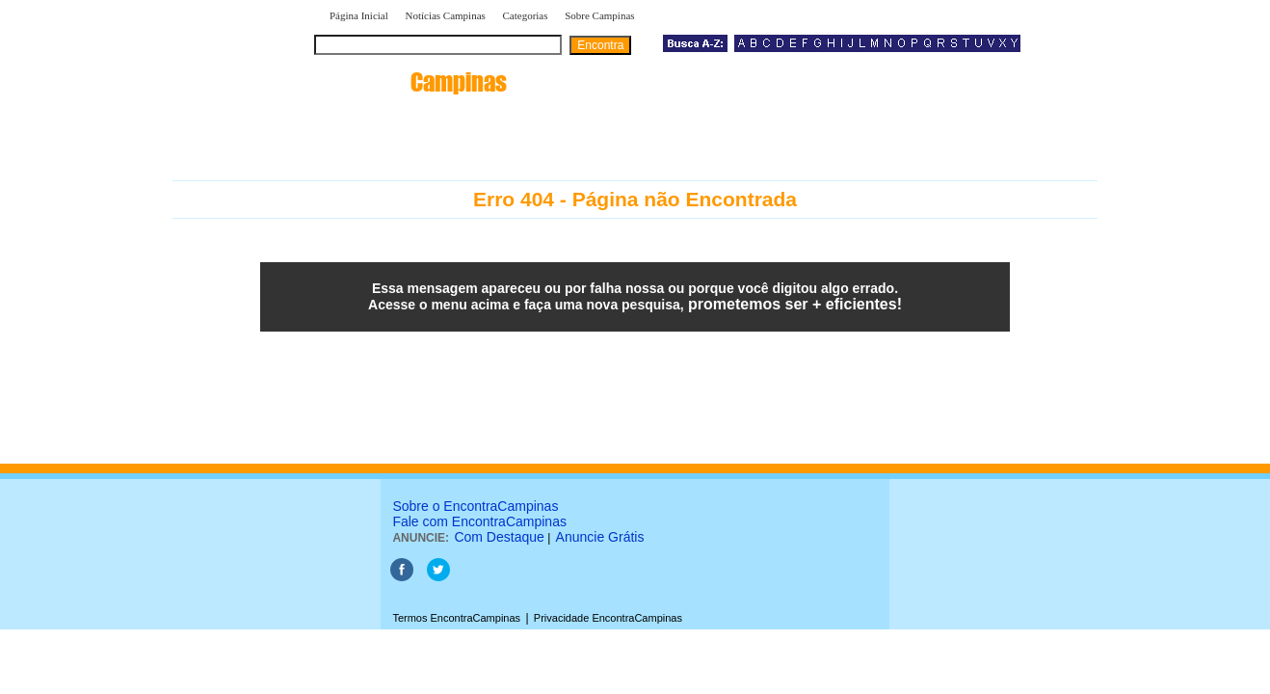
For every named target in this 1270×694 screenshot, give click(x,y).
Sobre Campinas (599, 15)
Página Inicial (359, 15)
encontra (414, 82)
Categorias (524, 15)
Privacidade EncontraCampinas (608, 618)
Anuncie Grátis (600, 537)
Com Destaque (498, 537)
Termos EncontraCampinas (456, 618)
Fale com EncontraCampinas (479, 521)
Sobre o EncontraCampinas (475, 506)
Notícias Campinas (445, 15)
